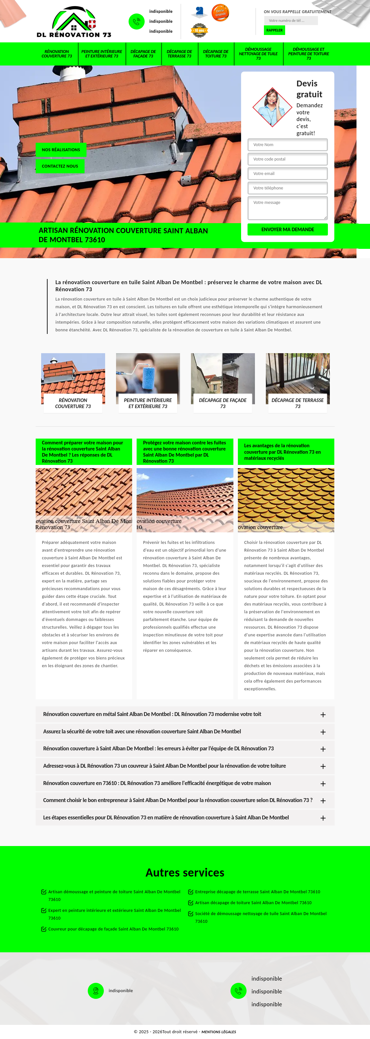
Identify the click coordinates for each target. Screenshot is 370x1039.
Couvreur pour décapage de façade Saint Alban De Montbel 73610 (114, 929)
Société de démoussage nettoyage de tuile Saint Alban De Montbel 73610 (261, 917)
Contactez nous (60, 166)
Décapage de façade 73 (143, 54)
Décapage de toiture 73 (215, 54)
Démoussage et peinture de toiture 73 (308, 54)
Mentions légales (219, 1032)
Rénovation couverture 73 (56, 54)
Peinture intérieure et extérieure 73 (101, 54)
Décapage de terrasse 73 (179, 54)
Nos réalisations (61, 149)
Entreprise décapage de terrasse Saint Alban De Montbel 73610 (257, 892)
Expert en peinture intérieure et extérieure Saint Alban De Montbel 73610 (115, 914)
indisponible (161, 11)
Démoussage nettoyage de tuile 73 (258, 54)
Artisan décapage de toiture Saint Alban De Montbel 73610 (253, 902)
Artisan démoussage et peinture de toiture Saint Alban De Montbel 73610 (115, 895)
